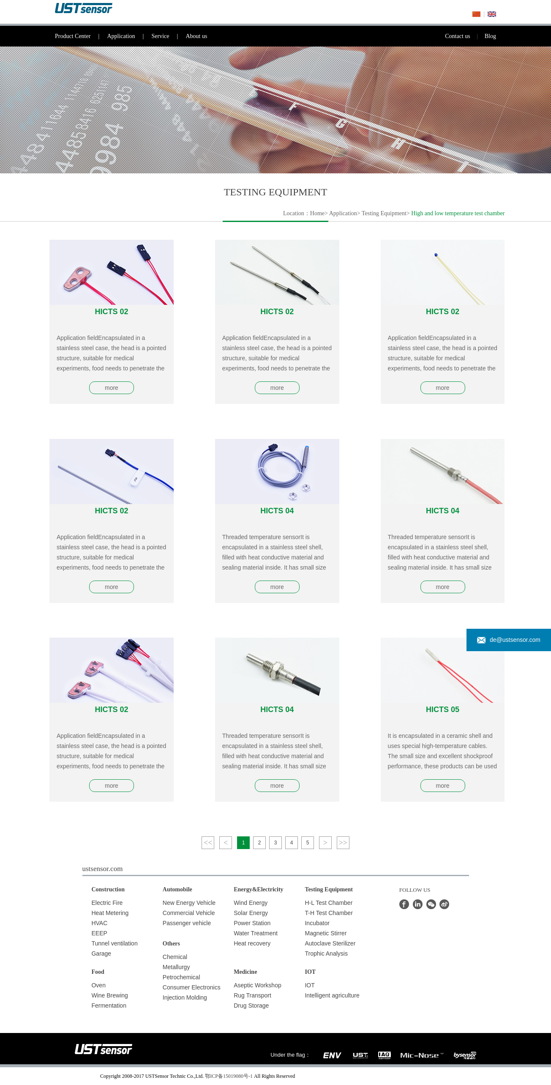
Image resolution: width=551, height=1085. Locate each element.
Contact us (465, 36)
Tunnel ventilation (114, 943)
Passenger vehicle (187, 923)
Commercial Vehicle (189, 913)
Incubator (317, 923)
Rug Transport (252, 995)
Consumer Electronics (192, 987)
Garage (101, 953)
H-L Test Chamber (328, 902)
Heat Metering (109, 913)
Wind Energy (250, 902)
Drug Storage (251, 1005)
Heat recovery (252, 943)
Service (168, 36)
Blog (490, 36)
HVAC (99, 923)
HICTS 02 (111, 311)
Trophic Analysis (326, 953)
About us (196, 36)
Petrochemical (181, 977)
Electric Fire (107, 902)
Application (129, 36)
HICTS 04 (277, 511)
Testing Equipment (384, 213)
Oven (98, 985)
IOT (309, 985)
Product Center (81, 36)
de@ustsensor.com (508, 640)
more (111, 387)
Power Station (252, 923)
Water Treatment (256, 933)
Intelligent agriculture (332, 995)
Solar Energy (251, 913)
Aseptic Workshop (257, 985)
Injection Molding (185, 997)
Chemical (175, 956)
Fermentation (108, 1005)
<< (208, 842)
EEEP (99, 933)
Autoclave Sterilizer (330, 943)
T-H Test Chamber (328, 913)
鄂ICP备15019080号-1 (229, 1076)
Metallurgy (176, 967)
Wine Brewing (109, 995)
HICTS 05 (442, 709)
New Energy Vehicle (189, 902)
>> (343, 842)
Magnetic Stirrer (325, 933)
